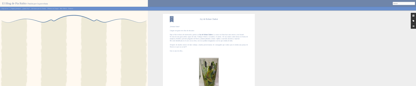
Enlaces (70, 8)
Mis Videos (63, 8)
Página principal (16, 8)
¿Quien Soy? (26, 8)
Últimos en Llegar (53, 8)
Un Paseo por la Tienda (38, 8)
